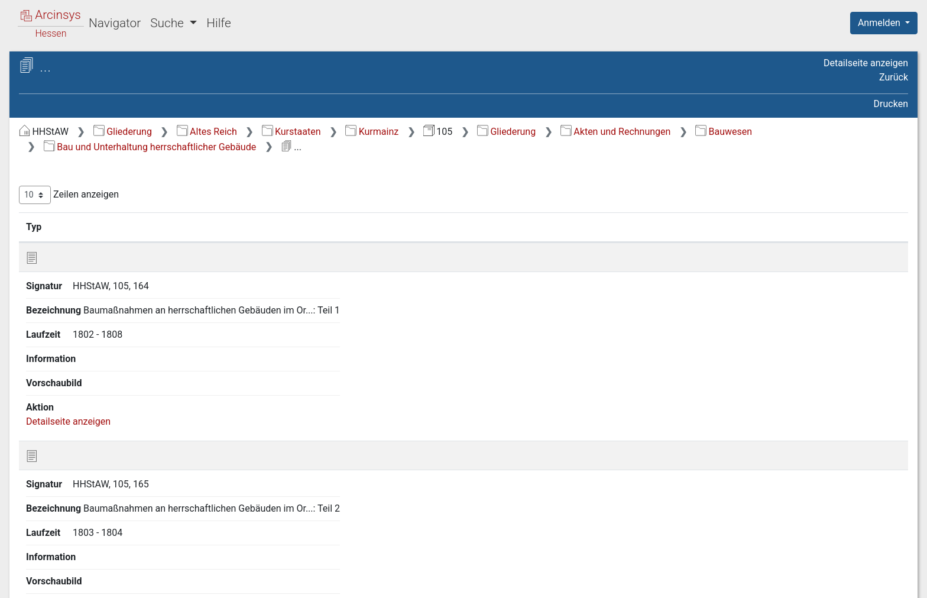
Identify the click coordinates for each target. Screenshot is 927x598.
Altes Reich (405, 131)
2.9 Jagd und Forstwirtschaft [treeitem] (112, 297)
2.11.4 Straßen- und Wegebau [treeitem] (103, 432)
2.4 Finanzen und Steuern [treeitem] (105, 224)
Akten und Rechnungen (814, 131)
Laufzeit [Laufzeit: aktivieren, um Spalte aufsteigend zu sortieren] (621, 226)
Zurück (893, 77)
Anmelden (880, 22)
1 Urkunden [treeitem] (64, 151)
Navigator (115, 23)
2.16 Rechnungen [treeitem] (88, 542)
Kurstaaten (490, 131)
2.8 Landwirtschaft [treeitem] (91, 282)
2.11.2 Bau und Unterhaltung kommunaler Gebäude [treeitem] (121, 375)
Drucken (891, 103)
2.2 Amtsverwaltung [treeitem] (93, 195)
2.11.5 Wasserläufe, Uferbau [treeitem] (121, 455)
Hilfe (218, 23)
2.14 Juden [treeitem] (75, 499)
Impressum (887, 582)
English (27, 573)
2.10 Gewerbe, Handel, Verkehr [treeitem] (115, 311)
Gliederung (321, 131)
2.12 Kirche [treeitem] (75, 470)
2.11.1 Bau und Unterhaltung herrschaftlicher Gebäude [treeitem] (121, 346)
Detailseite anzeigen (866, 63)
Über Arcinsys (622, 582)
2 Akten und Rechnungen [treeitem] (93, 166)
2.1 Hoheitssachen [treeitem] (91, 180)
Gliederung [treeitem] (51, 137)
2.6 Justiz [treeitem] (72, 253)
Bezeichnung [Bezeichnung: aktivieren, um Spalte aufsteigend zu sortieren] (384, 226)
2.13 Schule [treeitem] (76, 484)
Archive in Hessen (66, 67)
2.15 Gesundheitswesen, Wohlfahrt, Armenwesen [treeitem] (102, 520)
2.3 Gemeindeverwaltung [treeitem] (103, 209)
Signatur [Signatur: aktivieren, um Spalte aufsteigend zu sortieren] (287, 226)
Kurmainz (570, 131)
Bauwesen (270, 147)
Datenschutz (710, 582)
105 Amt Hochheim (92, 104)
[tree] (104, 339)
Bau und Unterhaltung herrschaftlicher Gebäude (430, 147)
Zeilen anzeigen (267, 195)
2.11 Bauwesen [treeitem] (84, 326)
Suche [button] (168, 23)
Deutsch (71, 573)
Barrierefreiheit (800, 582)
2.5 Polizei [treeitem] (73, 238)
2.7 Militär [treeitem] (72, 268)
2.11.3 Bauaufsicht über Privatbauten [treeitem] (112, 404)
